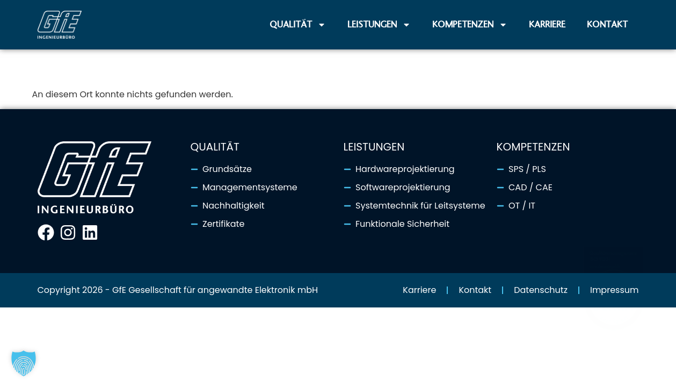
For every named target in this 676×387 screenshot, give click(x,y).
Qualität (298, 24)
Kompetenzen (469, 24)
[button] (23, 363)
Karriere (547, 24)
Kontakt (607, 24)
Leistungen (379, 24)
